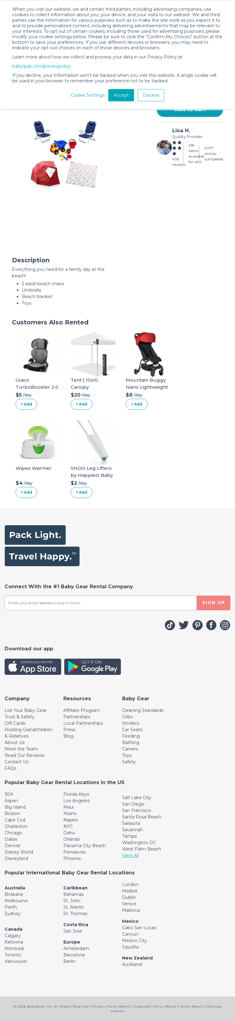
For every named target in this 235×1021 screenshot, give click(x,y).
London (130, 884)
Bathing (130, 742)
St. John (71, 900)
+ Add (26, 404)
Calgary (13, 935)
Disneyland (16, 858)
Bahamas (73, 894)
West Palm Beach (141, 849)
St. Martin (73, 907)
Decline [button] (151, 95)
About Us (14, 742)
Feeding (131, 736)
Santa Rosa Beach (141, 817)
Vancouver (16, 961)
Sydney (13, 913)
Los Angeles (76, 800)
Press (69, 729)
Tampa (129, 836)
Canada (13, 929)
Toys (127, 755)
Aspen (11, 800)
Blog (68, 736)
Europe (71, 942)
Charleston (16, 826)
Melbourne (16, 900)
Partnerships (76, 717)
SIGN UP (213, 602)
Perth (11, 907)
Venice (129, 904)
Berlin (69, 961)
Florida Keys (76, 794)
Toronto (13, 955)
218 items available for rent (196, 153)
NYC (68, 826)
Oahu (69, 833)
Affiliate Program (81, 710)
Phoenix (72, 858)
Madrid (129, 891)
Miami (69, 813)
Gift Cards (15, 723)
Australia (15, 888)
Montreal (14, 948)
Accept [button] (121, 95)
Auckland (132, 964)
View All (130, 855)
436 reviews (178, 162)
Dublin (129, 897)
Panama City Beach (84, 845)
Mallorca (131, 910)
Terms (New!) (191, 1006)
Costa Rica (75, 924)
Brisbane (14, 894)
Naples (70, 820)
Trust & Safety (20, 717)
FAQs (10, 768)
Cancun (130, 934)
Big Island (15, 807)
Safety (129, 762)
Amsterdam (76, 948)
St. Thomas (75, 913)
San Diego (133, 804)
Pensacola (74, 852)
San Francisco (136, 810)
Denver (13, 845)
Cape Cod (15, 820)
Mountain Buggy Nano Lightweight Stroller (147, 387)
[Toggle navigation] (17, 698)
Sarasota (131, 823)
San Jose (72, 931)
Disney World (19, 852)
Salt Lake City (136, 797)
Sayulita (130, 947)
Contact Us (16, 762)
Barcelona (74, 955)
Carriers (130, 749)
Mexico (130, 921)
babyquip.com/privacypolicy (41, 66)
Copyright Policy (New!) (155, 1006)
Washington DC (139, 842)
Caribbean (75, 888)
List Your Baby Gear (26, 710)
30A (9, 794)
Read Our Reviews (24, 755)
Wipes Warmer (34, 468)
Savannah (132, 829)
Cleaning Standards (142, 710)
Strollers (130, 723)
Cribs (127, 717)
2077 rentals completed (213, 153)
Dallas (11, 839)
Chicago (13, 833)
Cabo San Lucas (139, 927)
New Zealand (137, 958)
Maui (68, 807)
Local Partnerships (83, 723)
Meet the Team (21, 749)
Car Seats (132, 729)
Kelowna (14, 942)
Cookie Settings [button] (88, 95)
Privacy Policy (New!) (111, 1006)
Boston (12, 813)
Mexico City (134, 940)
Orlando (71, 839)
